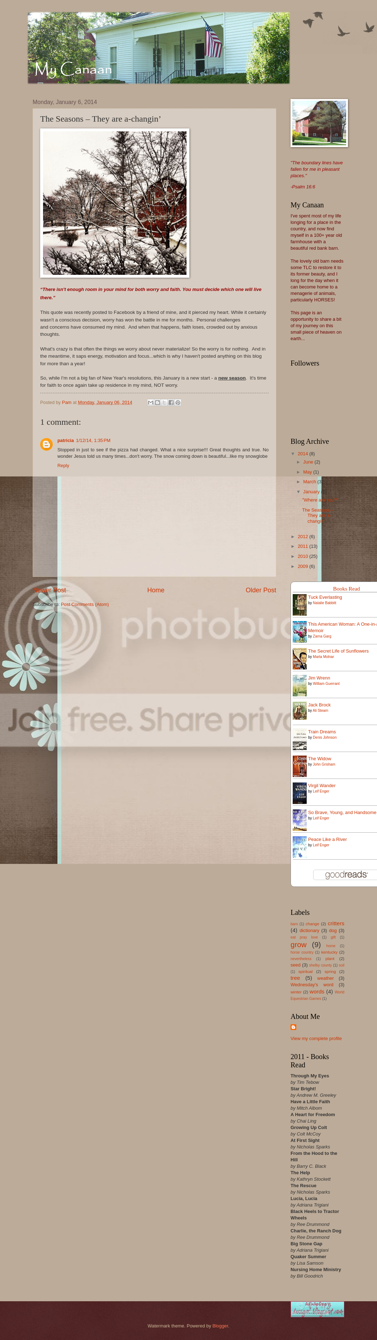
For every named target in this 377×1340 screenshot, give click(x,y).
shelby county (320, 965)
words (317, 991)
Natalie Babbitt (324, 603)
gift (333, 937)
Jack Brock (319, 704)
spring (330, 971)
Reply (63, 465)
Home (155, 590)
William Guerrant (326, 684)
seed (296, 965)
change (312, 924)
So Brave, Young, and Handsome (342, 812)
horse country (302, 952)
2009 (303, 566)
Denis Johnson (324, 737)
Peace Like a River (327, 839)
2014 (303, 453)
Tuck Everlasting (325, 597)
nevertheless (301, 959)
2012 (303, 536)
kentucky (329, 952)
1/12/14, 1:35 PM (93, 440)
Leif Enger (321, 791)
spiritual (305, 971)
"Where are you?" (320, 500)
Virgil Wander (322, 785)
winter (296, 992)
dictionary (309, 930)
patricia (65, 440)
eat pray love (304, 937)
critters (336, 923)
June (309, 462)
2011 (303, 546)
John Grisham (324, 764)
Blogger (220, 1326)
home (331, 946)
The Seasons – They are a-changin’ (317, 515)
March (310, 481)
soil (341, 965)
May (308, 472)
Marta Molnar (323, 657)
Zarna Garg (322, 636)
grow (299, 944)
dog (332, 930)
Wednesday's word (312, 984)
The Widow (319, 758)
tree (295, 978)
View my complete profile (316, 1038)
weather (325, 978)
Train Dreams (322, 731)
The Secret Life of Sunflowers (338, 651)
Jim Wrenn (319, 678)
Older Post (261, 590)
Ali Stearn (320, 711)
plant (329, 958)
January (312, 491)
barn (294, 924)
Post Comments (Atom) (85, 604)
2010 (303, 556)
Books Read (346, 589)
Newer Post (49, 590)
